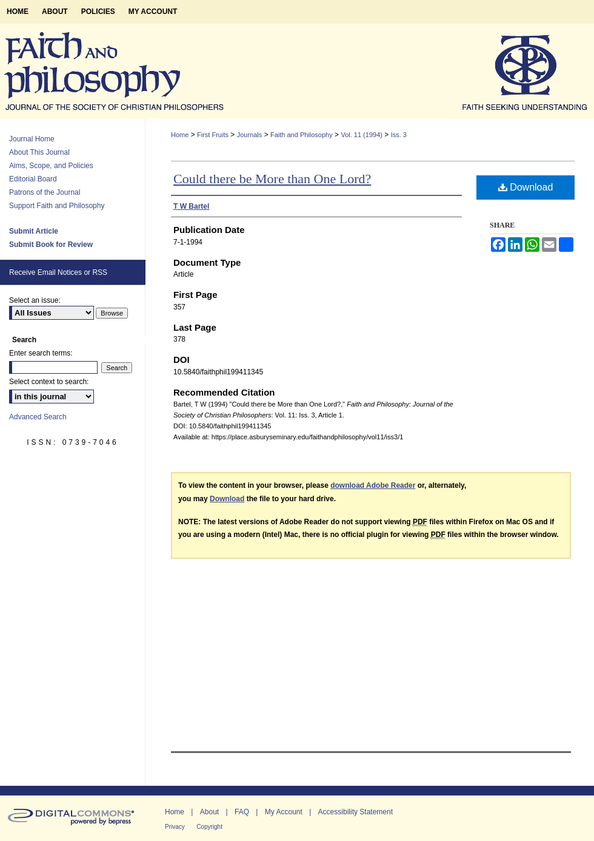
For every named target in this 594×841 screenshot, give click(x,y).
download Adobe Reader (372, 485)
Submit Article (33, 231)
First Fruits (213, 134)
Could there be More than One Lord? (272, 178)
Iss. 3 (399, 134)
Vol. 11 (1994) (361, 134)
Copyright (209, 826)
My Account (283, 812)
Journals (249, 134)
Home (180, 134)
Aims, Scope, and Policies (51, 165)
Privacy (175, 826)
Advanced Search (38, 417)
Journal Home (32, 139)
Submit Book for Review (51, 244)
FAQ (242, 812)
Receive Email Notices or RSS (58, 272)
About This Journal (39, 152)
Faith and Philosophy (301, 134)
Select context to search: (48, 381)
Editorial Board (33, 179)
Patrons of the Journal (44, 192)
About (209, 812)
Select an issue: (35, 300)
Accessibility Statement (355, 812)
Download (525, 187)
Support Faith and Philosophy (56, 205)
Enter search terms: (41, 353)
